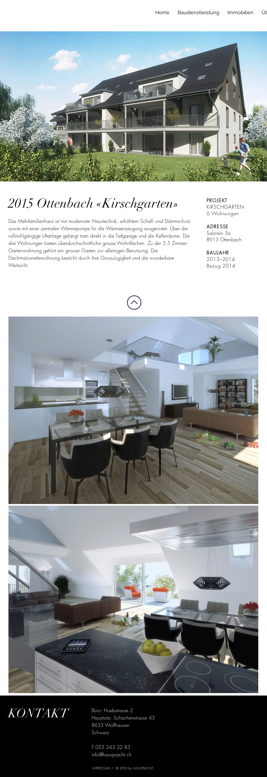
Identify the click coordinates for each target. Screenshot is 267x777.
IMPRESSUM (102, 768)
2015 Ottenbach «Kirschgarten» (93, 203)
